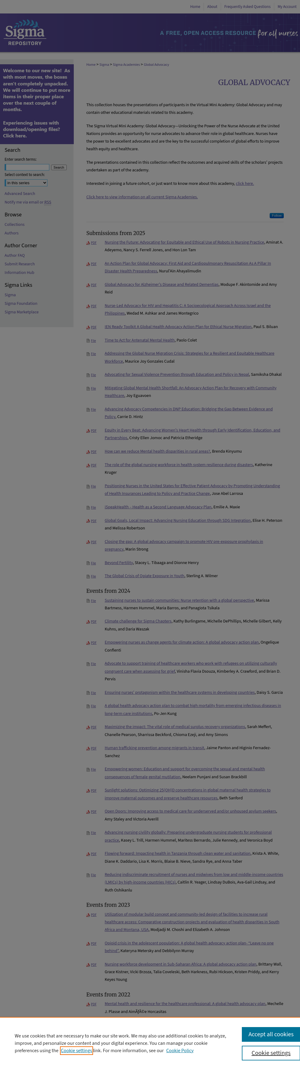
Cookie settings (76, 1050)
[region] (150, 1043)
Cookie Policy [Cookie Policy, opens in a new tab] (180, 1050)
